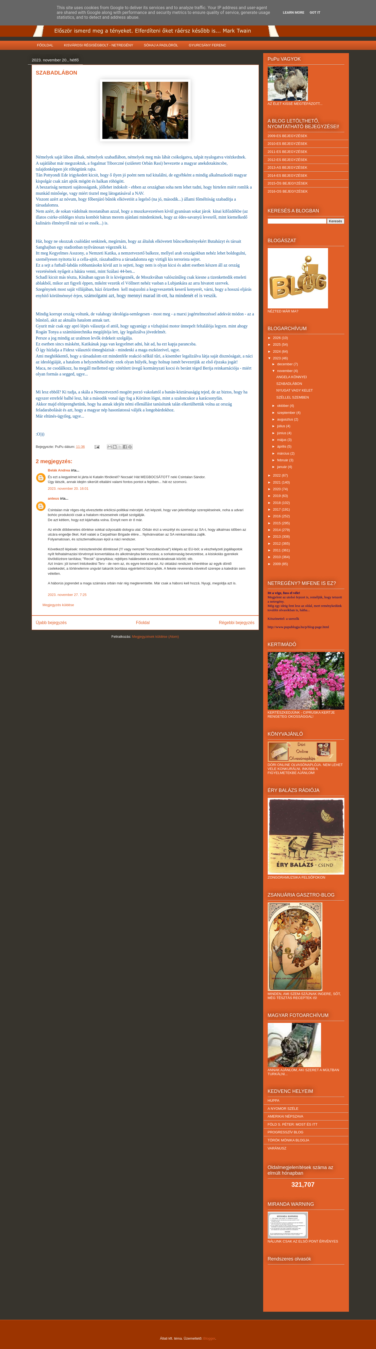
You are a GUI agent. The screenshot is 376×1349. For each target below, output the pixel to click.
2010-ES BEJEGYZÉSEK (287, 144)
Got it (315, 12)
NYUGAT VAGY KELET (294, 390)
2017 (277, 509)
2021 (277, 482)
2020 (277, 489)
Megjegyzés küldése (58, 605)
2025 (277, 344)
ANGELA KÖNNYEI (291, 377)
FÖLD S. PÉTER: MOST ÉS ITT (293, 1124)
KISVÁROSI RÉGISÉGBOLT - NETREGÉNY (98, 45)
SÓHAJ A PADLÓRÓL (161, 45)
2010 (277, 557)
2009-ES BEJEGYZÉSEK (287, 136)
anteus (53, 498)
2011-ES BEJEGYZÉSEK (287, 152)
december (285, 364)
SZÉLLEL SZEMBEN (292, 397)
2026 (277, 338)
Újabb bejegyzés (51, 622)
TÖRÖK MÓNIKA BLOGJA (288, 1140)
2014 (277, 530)
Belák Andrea (59, 470)
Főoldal (143, 622)
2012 (277, 543)
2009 (277, 564)
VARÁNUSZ (277, 1148)
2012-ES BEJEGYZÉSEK (287, 160)
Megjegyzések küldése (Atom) (155, 637)
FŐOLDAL (45, 45)
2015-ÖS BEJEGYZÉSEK (288, 183)
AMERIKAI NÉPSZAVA (285, 1116)
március (283, 453)
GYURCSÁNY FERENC (207, 45)
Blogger (209, 1338)
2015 (277, 523)
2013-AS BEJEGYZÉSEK (287, 167)
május (282, 440)
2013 (277, 537)
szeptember (286, 413)
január (282, 467)
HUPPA (274, 1101)
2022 (277, 475)
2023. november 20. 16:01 (68, 488)
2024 (277, 351)
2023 (277, 358)
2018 (277, 503)
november (285, 371)
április (282, 446)
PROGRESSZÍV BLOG (286, 1132)
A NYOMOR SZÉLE (283, 1109)
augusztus (285, 419)
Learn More (293, 12)
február (283, 460)
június (282, 433)
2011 (277, 550)
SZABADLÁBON (289, 384)
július (281, 426)
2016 (277, 516)
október (283, 406)
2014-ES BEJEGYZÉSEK (287, 176)
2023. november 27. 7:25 (67, 595)
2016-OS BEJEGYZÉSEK (288, 191)
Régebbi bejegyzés (237, 622)
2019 (277, 496)
